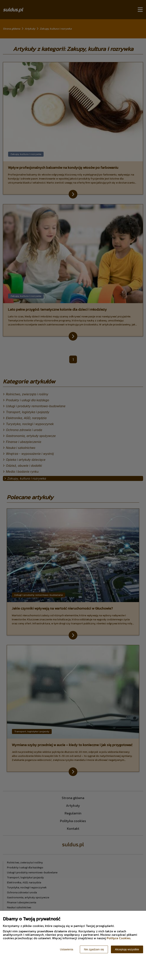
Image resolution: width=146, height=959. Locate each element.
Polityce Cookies (118, 938)
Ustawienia (66, 949)
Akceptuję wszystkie (127, 949)
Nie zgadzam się (94, 949)
